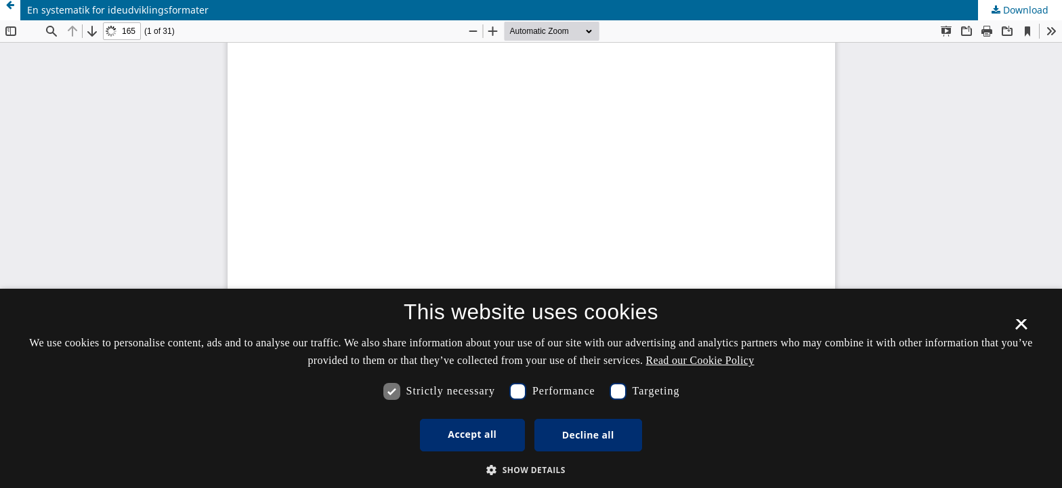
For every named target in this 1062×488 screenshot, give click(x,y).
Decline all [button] (588, 434)
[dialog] (531, 388)
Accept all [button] (472, 434)
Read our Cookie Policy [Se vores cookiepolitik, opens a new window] (700, 360)
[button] (531, 470)
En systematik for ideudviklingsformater (118, 9)
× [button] (1021, 328)
